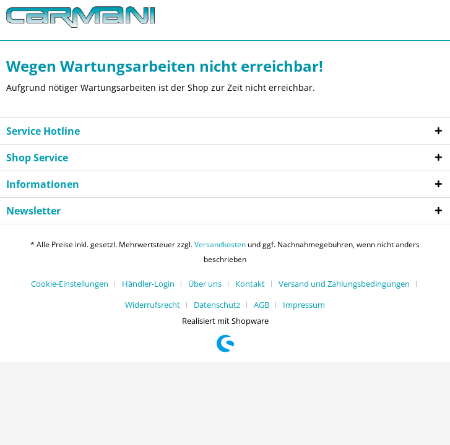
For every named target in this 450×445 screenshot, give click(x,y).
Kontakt (250, 283)
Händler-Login (148, 283)
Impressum (304, 304)
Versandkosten (220, 244)
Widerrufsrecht (152, 304)
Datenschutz (217, 304)
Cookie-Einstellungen (69, 283)
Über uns (205, 283)
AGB (261, 304)
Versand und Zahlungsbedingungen (344, 283)
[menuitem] (74, 283)
